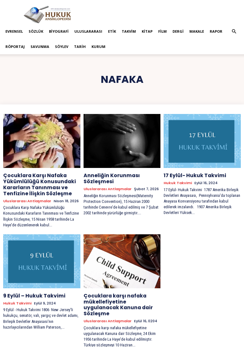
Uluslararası (88, 31)
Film (162, 31)
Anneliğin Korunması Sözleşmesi (109, 178)
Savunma (39, 46)
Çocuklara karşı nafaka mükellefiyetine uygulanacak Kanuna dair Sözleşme (120, 298)
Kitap (147, 31)
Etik (112, 31)
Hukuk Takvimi (178, 182)
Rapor (216, 31)
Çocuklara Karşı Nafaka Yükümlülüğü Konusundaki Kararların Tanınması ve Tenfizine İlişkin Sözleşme (35, 183)
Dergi (178, 31)
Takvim (129, 31)
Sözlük (36, 31)
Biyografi (59, 31)
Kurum (98, 46)
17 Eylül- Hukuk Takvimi (191, 175)
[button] (233, 32)
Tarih (80, 46)
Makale (196, 31)
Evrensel (14, 31)
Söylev (61, 46)
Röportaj (15, 46)
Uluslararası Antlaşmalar (27, 198)
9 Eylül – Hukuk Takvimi (31, 293)
